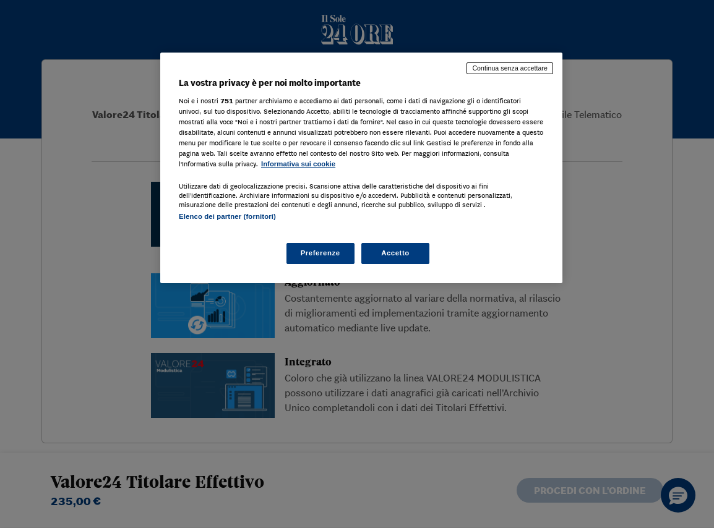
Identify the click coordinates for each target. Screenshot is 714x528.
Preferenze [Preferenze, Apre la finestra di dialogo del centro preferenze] (320, 253)
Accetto (395, 253)
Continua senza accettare (510, 68)
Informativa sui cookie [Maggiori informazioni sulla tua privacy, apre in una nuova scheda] (298, 164)
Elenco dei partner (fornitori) (227, 216)
